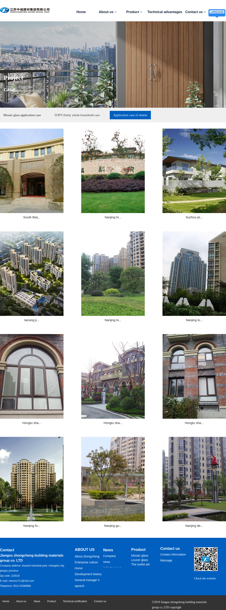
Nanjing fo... (84, 372)
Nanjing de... (200, 372)
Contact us (195, 12)
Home (81, 12)
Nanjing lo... (25, 287)
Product (134, 12)
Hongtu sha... (142, 287)
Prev (75, 392)
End (105, 392)
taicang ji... (200, 201)
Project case (25, 87)
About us (107, 12)
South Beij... (25, 201)
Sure (164, 392)
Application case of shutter (130, 115)
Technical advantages (165, 12)
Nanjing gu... (142, 372)
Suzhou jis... (142, 201)
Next (94, 392)
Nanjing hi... (84, 201)
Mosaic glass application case (22, 115)
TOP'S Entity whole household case (77, 115)
